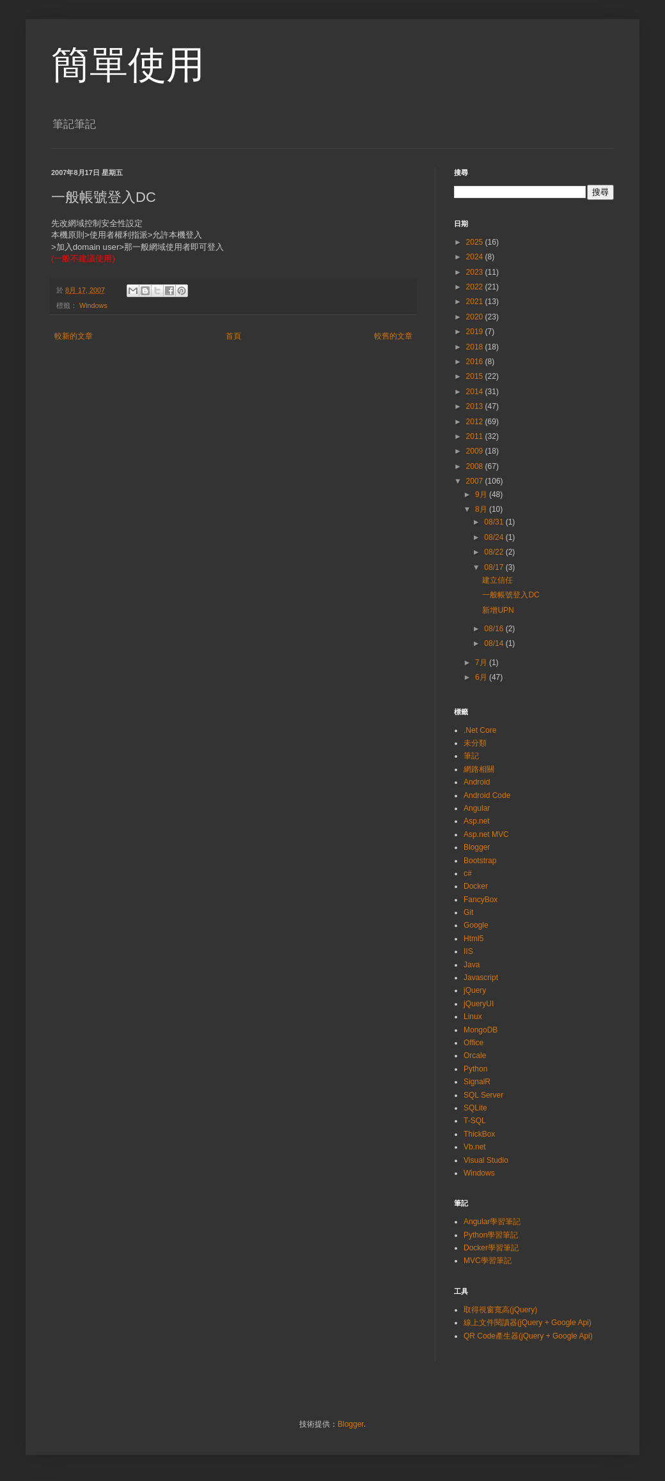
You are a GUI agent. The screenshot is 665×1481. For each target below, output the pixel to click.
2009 (475, 451)
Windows (93, 305)
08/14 (494, 643)
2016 (475, 361)
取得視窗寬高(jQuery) (500, 1309)
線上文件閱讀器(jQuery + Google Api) (527, 1322)
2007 (475, 481)
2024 (475, 256)
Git (468, 912)
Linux (473, 1016)
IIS (468, 951)
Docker (476, 886)
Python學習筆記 (491, 1235)
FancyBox (480, 899)
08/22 (494, 552)
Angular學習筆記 (492, 1221)
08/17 (494, 567)
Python (475, 1068)
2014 (475, 391)
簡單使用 (128, 64)
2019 (475, 331)
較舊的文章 (393, 336)
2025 (475, 242)
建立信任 (497, 580)
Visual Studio (486, 1160)
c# (468, 873)
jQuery (475, 990)
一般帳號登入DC (510, 594)
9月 (482, 494)
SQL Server (483, 1095)
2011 (475, 436)
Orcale (475, 1055)
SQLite (475, 1107)
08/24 (494, 537)
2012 (475, 421)
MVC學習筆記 (488, 1260)
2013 (475, 406)
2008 (475, 466)
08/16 (494, 628)
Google (476, 925)
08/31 (494, 522)
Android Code (487, 795)
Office (473, 1042)
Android (477, 782)
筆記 (471, 755)
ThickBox (479, 1134)
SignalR (477, 1081)
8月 (482, 509)
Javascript (481, 977)
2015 (475, 376)
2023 (475, 272)
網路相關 (479, 769)
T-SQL (475, 1120)
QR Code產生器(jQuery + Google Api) (528, 1335)
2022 (475, 286)
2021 (475, 301)
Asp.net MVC (486, 834)
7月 (482, 662)
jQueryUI (479, 1003)
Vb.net (475, 1146)
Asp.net (477, 821)
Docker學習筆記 (491, 1247)
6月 (482, 677)
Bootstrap (480, 860)
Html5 (473, 938)
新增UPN (497, 610)
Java (472, 964)
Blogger (477, 847)
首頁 (233, 336)
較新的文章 (73, 336)
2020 (475, 316)
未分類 (475, 743)
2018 (475, 346)
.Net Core (480, 730)
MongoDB (480, 1029)
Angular (477, 808)
